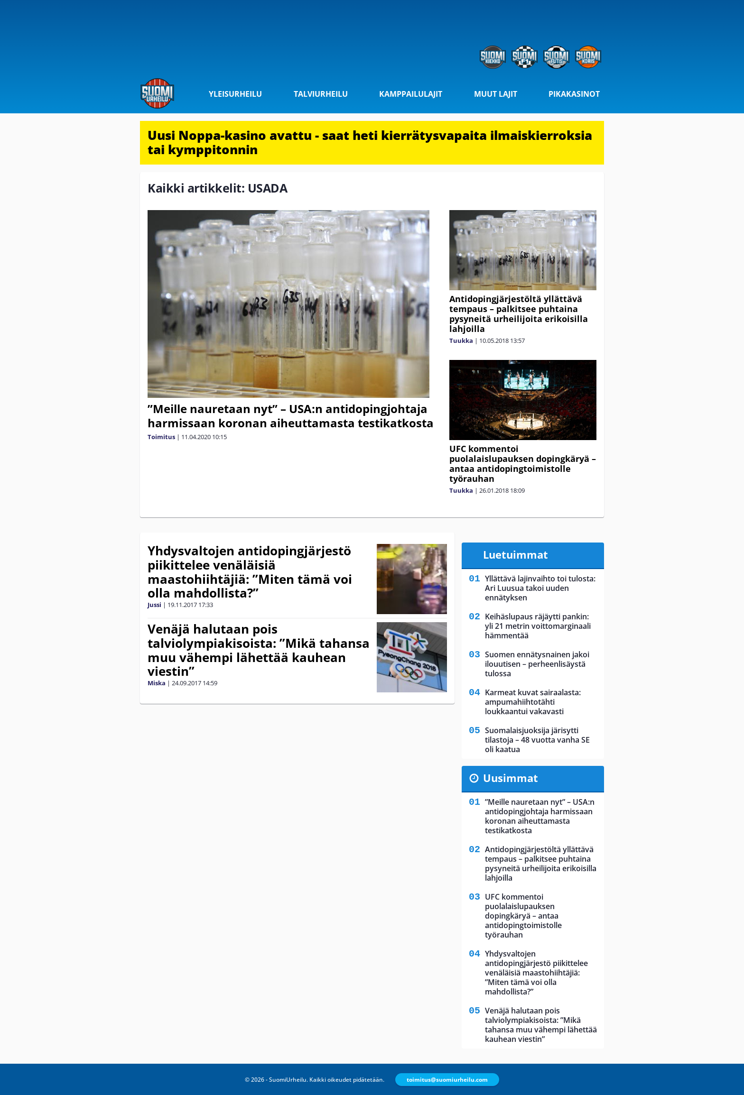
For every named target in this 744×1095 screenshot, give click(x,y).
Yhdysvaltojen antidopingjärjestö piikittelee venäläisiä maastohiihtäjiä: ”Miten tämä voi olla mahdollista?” (250, 572)
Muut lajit (495, 94)
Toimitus (161, 436)
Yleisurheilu (235, 94)
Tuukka (461, 340)
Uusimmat (510, 778)
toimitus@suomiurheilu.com (447, 1080)
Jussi (154, 604)
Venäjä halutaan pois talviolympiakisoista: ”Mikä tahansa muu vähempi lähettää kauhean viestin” (259, 650)
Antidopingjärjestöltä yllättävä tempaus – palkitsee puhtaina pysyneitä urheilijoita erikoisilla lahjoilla (518, 313)
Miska (157, 683)
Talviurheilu (321, 94)
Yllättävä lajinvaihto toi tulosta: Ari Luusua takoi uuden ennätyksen (540, 588)
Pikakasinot (574, 94)
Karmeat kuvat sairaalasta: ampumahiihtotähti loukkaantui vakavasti (533, 702)
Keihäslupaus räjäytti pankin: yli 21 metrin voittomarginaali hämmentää (538, 626)
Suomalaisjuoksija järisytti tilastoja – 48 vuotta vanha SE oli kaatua (537, 740)
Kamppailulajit (410, 94)
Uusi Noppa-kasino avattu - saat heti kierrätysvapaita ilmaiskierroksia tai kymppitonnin (370, 142)
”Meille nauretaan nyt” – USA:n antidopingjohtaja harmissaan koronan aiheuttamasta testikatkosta (291, 416)
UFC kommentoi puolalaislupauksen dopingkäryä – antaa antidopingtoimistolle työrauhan (522, 463)
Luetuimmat (515, 554)
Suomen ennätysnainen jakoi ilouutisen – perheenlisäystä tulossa (537, 664)
